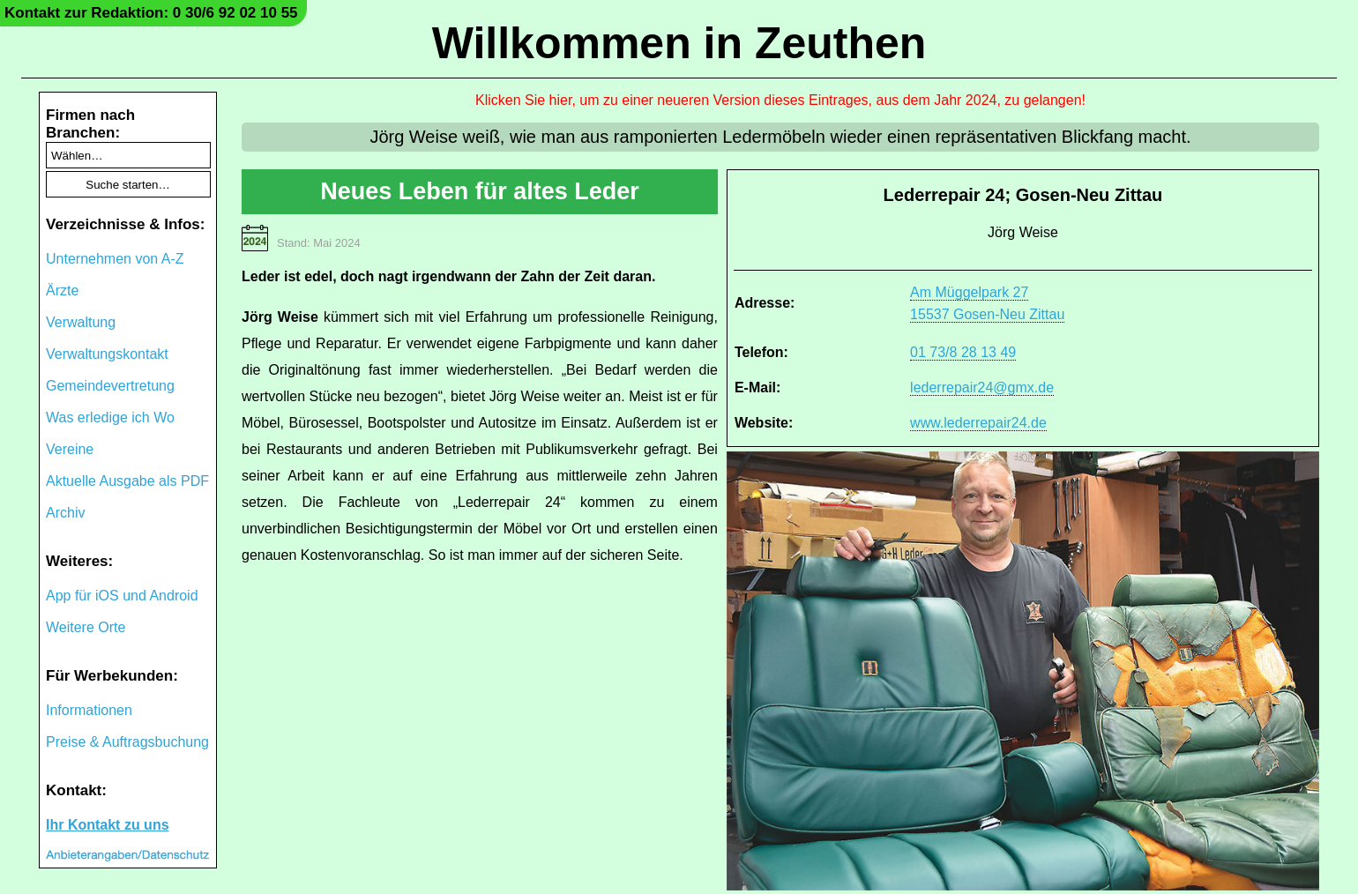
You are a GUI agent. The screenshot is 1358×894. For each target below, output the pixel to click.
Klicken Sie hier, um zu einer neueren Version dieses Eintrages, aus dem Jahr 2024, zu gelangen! (780, 100)
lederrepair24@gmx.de (982, 387)
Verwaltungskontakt (107, 353)
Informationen (89, 710)
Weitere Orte (85, 627)
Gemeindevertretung (110, 385)
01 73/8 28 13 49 (963, 352)
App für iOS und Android (122, 595)
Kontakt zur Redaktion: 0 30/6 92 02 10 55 (151, 12)
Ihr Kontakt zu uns (107, 824)
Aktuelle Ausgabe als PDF (127, 480)
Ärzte (62, 290)
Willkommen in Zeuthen (679, 43)
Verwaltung (81, 322)
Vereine (69, 449)
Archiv (65, 512)
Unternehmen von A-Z (115, 258)
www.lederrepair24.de (978, 422)
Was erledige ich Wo (110, 417)
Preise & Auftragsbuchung (127, 741)
